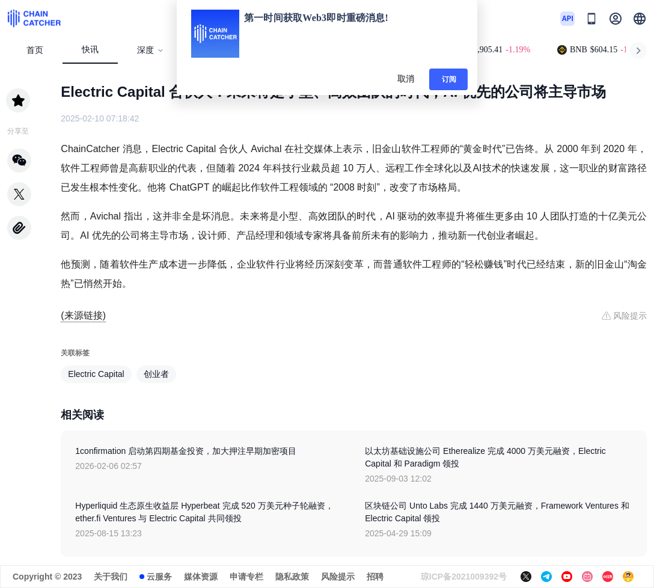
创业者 (156, 374)
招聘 (375, 576)
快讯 (90, 49)
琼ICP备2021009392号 (464, 576)
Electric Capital (96, 374)
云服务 (159, 576)
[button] (639, 18)
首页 (34, 50)
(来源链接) (83, 315)
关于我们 (110, 576)
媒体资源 (201, 576)
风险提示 (338, 576)
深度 (150, 50)
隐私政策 (292, 576)
